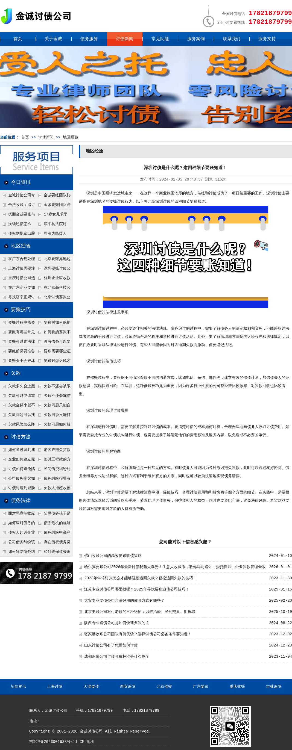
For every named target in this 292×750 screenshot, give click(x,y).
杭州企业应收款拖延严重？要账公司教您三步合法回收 (53, 279)
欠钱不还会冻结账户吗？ (53, 397)
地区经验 (70, 137)
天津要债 (91, 686)
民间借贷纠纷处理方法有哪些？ (53, 470)
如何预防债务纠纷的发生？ (17, 553)
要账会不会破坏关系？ (17, 362)
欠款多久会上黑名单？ (17, 387)
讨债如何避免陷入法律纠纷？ (17, 470)
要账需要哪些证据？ (53, 352)
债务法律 (21, 500)
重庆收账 (237, 686)
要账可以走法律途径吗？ (17, 343)
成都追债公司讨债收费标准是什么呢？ (116, 656)
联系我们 (231, 39)
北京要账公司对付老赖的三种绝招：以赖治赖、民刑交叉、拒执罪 (139, 612)
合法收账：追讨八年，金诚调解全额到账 (17, 206)
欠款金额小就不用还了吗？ (17, 406)
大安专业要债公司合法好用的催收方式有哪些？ (124, 600)
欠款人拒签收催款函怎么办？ (53, 489)
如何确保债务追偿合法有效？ (53, 553)
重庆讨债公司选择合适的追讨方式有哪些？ (17, 279)
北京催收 (164, 686)
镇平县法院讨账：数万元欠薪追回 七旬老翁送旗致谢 (53, 225)
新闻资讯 (18, 686)
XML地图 (87, 742)
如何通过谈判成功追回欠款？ (17, 451)
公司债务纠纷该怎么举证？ (17, 543)
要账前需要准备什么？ (17, 352)
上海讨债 (54, 686)
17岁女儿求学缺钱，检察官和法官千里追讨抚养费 (53, 215)
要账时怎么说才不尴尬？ (53, 362)
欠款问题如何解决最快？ (53, 425)
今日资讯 (21, 182)
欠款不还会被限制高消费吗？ (53, 387)
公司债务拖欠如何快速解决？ (17, 479)
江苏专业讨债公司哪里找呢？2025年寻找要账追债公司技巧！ (136, 589)
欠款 (16, 373)
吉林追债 (273, 686)
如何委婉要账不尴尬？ (53, 333)
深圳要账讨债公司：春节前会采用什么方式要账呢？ (53, 269)
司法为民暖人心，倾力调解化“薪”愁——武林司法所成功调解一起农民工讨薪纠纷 (53, 234)
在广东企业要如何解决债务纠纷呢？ (17, 289)
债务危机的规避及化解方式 (53, 524)
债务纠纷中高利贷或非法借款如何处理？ (53, 534)
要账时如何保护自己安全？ (53, 323)
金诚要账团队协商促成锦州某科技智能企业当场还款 (53, 196)
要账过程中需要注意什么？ (17, 323)
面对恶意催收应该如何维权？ (17, 514)
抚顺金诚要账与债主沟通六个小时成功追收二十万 (17, 215)
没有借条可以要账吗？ (53, 343)
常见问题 (160, 39)
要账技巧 (21, 309)
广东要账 (200, 686)
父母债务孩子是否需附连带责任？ (53, 514)
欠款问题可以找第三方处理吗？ (17, 416)
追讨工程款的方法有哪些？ (53, 460)
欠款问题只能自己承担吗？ (53, 406)
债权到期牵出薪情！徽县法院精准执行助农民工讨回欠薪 (17, 234)
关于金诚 (53, 39)
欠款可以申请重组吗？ (17, 397)
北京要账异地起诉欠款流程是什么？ (53, 260)
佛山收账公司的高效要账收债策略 (113, 556)
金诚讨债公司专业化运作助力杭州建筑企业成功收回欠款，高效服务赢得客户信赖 (17, 196)
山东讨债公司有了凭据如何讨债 (111, 645)
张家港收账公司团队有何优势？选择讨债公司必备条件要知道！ (137, 634)
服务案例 (196, 39)
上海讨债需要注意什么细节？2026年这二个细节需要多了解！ (17, 269)
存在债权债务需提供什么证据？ (53, 543)
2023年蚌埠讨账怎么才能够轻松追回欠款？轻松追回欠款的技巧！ (140, 578)
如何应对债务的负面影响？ (17, 524)
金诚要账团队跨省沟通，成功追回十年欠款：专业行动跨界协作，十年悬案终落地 (53, 206)
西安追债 (127, 686)
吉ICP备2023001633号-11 (53, 742)
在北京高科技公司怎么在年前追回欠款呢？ (53, 289)
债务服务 (89, 39)
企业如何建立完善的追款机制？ (17, 460)
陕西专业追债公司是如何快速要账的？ (116, 623)
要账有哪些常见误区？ (17, 333)
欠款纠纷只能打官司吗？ (53, 416)
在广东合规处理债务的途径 (17, 260)
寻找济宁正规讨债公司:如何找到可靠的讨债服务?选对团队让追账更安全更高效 (17, 298)
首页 (17, 39)
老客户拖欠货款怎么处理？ (53, 451)
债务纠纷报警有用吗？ (53, 479)
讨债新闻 (124, 39)
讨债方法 (21, 437)
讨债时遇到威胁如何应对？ (17, 489)
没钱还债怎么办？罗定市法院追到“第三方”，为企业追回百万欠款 (17, 225)
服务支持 (267, 39)
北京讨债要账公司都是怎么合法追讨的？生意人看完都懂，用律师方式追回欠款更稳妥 (53, 298)
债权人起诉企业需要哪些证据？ (17, 534)
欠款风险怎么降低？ (17, 425)
